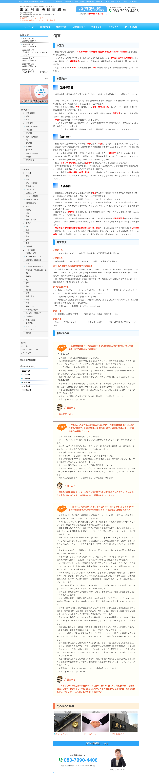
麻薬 (27, 213)
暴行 (27, 286)
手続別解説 (25, 110)
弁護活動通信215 (29, 47)
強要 (27, 303)
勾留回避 (29, 130)
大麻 (27, 216)
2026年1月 (26, 386)
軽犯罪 (28, 333)
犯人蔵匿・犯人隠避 (33, 256)
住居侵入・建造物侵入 (34, 266)
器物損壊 (29, 316)
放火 (27, 263)
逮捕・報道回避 (32, 126)
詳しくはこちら (62, 734)
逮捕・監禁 (30, 296)
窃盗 (27, 226)
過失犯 (28, 290)
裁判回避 (29, 133)
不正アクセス (31, 326)
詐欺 (27, 233)
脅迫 (27, 300)
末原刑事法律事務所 (28, 360)
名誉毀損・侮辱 (32, 310)
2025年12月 (27, 390)
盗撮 (27, 180)
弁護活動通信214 (29, 60)
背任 (27, 236)
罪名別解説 (25, 169)
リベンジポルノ (32, 189)
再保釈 (28, 157)
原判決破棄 (30, 160)
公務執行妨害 (31, 253)
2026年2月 (26, 382)
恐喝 (27, 240)
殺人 (27, 280)
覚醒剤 (28, 210)
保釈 (27, 140)
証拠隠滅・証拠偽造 (33, 260)
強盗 (27, 230)
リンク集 (24, 346)
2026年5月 (26, 371)
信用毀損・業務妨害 (33, 313)
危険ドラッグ (31, 220)
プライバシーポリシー (29, 349)
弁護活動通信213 (29, 66)
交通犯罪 (29, 323)
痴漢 (27, 176)
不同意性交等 (31, 203)
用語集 (23, 343)
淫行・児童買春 (32, 183)
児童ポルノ (30, 186)
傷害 (27, 283)
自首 (27, 120)
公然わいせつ (31, 193)
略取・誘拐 (30, 306)
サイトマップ (26, 353)
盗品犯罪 (29, 246)
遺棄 (27, 293)
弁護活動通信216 (29, 41)
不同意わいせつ (32, 199)
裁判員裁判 (30, 147)
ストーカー (30, 330)
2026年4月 (26, 375)
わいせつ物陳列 (32, 196)
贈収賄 (28, 276)
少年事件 (29, 150)
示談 (27, 116)
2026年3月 (26, 379)
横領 (27, 243)
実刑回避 (29, 143)
